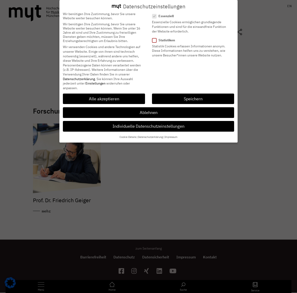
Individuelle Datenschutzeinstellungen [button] (148, 122)
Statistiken (165, 37)
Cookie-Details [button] (127, 133)
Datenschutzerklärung (79, 75)
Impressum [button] (171, 133)
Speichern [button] (193, 95)
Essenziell (164, 12)
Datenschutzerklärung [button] (150, 133)
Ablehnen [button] (149, 109)
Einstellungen (95, 80)
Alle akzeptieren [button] (104, 95)
